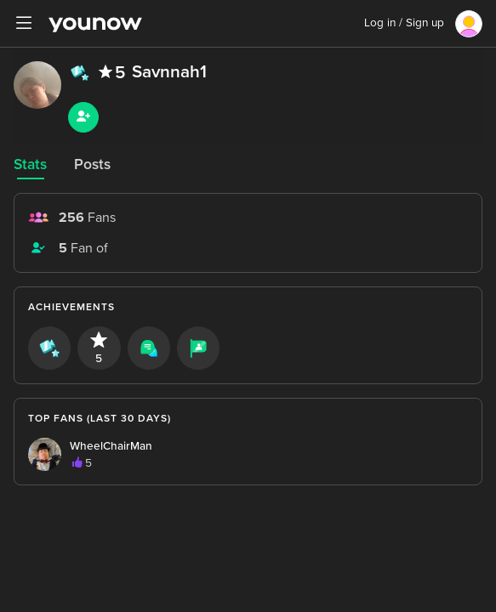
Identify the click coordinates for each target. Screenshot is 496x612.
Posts (92, 164)
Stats (30, 164)
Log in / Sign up (404, 23)
